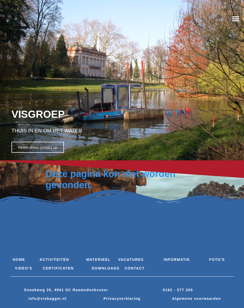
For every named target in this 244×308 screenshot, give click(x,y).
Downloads (105, 268)
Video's (23, 268)
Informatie (177, 260)
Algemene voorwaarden (196, 299)
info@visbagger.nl (47, 299)
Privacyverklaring (122, 299)
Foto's (217, 260)
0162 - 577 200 (178, 290)
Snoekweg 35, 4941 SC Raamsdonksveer (66, 290)
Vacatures (131, 260)
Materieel (98, 260)
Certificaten (58, 268)
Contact (135, 268)
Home (19, 260)
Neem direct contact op (37, 147)
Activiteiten (54, 260)
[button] (235, 19)
